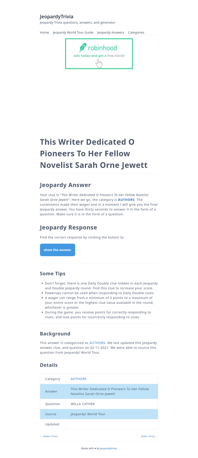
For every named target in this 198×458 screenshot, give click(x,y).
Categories (136, 32)
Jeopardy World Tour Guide (73, 32)
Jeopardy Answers (110, 32)
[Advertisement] (99, 105)
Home (44, 32)
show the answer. (57, 250)
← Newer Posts (49, 436)
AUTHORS (126, 199)
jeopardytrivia (108, 448)
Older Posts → (149, 436)
